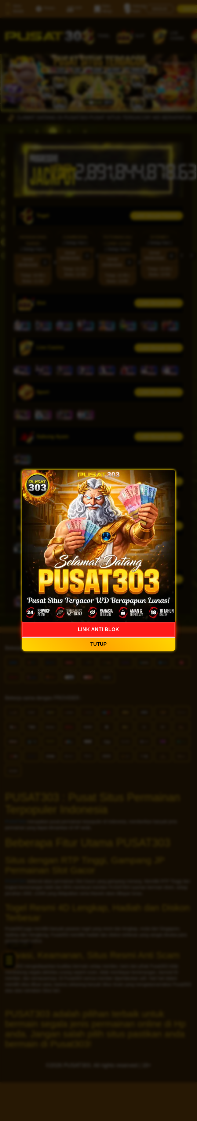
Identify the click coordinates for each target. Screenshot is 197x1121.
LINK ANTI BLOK (98, 629)
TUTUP (98, 644)
